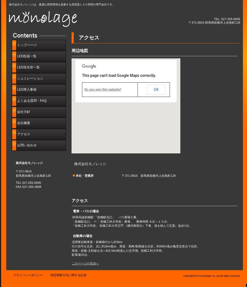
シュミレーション (30, 78)
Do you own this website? (103, 90)
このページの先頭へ (85, 263)
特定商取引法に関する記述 (69, 275)
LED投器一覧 (26, 56)
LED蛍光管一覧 (28, 67)
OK (156, 89)
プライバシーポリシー (28, 275)
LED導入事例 (26, 90)
